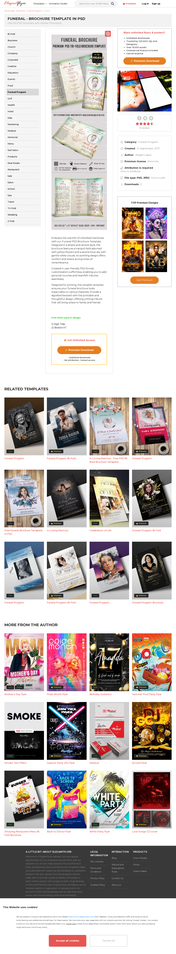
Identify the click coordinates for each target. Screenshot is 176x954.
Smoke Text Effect (15, 763)
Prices (136, 864)
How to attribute (130, 171)
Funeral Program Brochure (147, 602)
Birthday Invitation (101, 694)
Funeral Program (148, 142)
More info (153, 161)
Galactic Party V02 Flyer (61, 763)
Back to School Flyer (59, 831)
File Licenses (96, 861)
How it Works (140, 858)
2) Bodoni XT (59, 327)
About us (116, 885)
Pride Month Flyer (57, 694)
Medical (94, 763)
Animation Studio (58, 3)
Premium (139, 3)
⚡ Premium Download (79, 350)
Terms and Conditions (95, 870)
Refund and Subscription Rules (118, 868)
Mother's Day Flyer (15, 694)
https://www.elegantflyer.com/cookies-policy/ (96, 924)
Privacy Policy (97, 878)
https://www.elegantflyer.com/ (81, 917)
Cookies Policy (97, 885)
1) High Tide (58, 324)
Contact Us (117, 878)
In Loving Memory (57, 530)
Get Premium (144, 280)
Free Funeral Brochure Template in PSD (23, 532)
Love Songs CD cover (144, 831)
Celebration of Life (100, 530)
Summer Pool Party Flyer (147, 694)
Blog (114, 858)
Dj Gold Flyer (139, 763)
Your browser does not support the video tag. (144, 91)
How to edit (158, 177)
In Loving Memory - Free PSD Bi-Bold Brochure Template (109, 460)
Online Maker (140, 871)
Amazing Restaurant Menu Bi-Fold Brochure (22, 833)
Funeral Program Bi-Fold (61, 458)
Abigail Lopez (143, 155)
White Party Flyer (100, 831)
